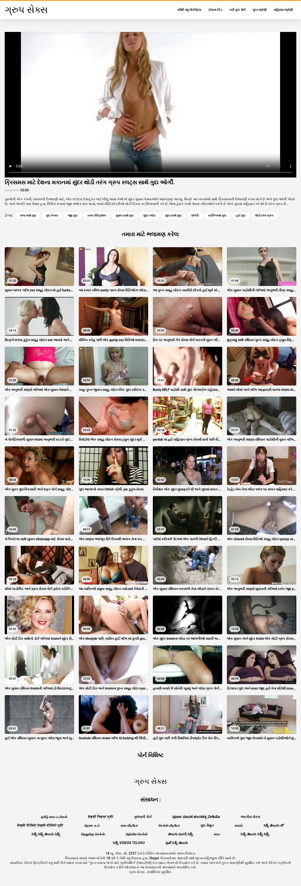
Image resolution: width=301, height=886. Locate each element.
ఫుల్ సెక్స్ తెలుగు (177, 843)
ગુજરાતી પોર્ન (143, 817)
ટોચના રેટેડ (215, 10)
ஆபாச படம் (92, 825)
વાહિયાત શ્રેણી (283, 10)
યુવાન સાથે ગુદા (125, 215)
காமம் (239, 825)
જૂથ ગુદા (73, 215)
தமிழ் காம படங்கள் (54, 817)
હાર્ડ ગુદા (241, 215)
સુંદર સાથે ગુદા (173, 215)
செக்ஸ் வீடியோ (169, 825)
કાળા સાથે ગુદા (28, 215)
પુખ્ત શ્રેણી (260, 10)
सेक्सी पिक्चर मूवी (100, 817)
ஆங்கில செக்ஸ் (136, 834)
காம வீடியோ (129, 825)
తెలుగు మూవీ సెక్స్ (180, 834)
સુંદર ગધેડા (149, 215)
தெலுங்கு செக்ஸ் (93, 834)
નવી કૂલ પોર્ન (237, 10)
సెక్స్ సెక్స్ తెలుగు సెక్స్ (46, 834)
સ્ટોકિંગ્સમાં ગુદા (217, 215)
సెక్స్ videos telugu (129, 843)
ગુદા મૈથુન (207, 825)
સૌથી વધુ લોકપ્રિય (189, 10)
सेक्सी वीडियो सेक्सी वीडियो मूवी (40, 825)
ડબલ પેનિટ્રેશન (96, 215)
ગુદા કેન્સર (52, 215)
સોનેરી (194, 215)
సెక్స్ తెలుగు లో (274, 825)
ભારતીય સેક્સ (250, 817)
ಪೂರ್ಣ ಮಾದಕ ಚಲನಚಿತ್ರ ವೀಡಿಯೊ (196, 817)
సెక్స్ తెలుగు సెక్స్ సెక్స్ (255, 834)
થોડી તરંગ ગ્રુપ (264, 215)
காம (217, 834)
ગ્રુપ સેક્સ (137, 872)
